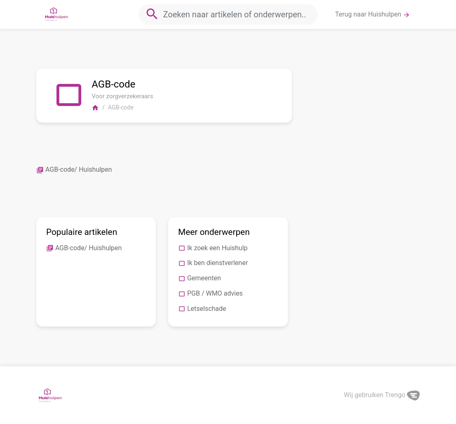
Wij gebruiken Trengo (382, 395)
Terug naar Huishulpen (372, 14)
